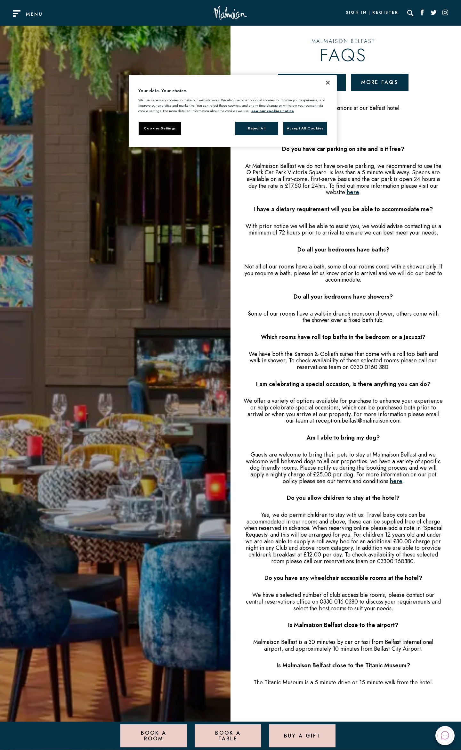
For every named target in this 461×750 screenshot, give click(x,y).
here (353, 192)
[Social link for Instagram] (445, 12)
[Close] (328, 83)
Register (385, 13)
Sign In (356, 13)
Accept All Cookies (305, 128)
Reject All (257, 128)
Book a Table (227, 735)
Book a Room (153, 735)
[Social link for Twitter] (433, 12)
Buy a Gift (302, 735)
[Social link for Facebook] (422, 12)
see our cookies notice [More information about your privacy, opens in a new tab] (272, 110)
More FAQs (379, 82)
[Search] (410, 13)
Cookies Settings (160, 128)
